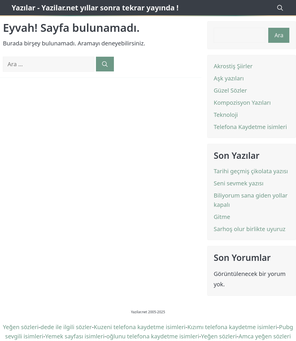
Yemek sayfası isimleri (74, 336)
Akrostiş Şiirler (233, 66)
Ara (278, 35)
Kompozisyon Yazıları (242, 102)
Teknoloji (226, 115)
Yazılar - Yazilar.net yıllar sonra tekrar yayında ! (95, 7)
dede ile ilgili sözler (66, 327)
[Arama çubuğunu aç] (279, 7)
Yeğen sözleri (20, 327)
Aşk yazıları (229, 78)
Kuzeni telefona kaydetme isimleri (139, 327)
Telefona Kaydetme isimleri (250, 127)
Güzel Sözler (230, 90)
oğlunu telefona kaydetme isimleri (152, 336)
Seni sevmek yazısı (238, 183)
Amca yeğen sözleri (264, 336)
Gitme (222, 217)
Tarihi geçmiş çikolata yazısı (251, 171)
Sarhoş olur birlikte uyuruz (249, 229)
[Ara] (105, 64)
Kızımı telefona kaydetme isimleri (232, 327)
